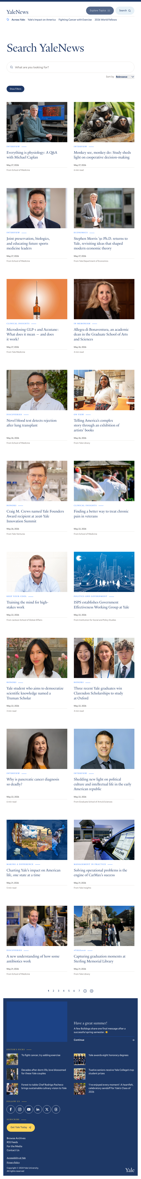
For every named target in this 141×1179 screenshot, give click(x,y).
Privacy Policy (13, 1162)
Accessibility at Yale (16, 1157)
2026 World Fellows (106, 19)
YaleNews (17, 13)
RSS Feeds (12, 1142)
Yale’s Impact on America (42, 19)
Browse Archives (16, 1138)
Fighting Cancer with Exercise (75, 19)
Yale (129, 1171)
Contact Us (13, 1150)
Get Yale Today (21, 1127)
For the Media (14, 1146)
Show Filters (15, 88)
